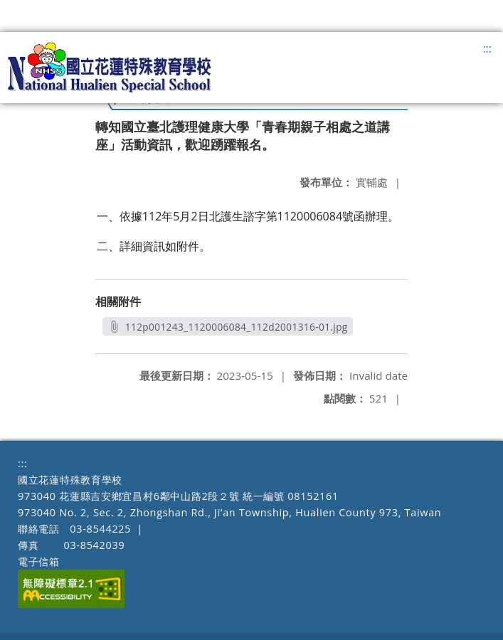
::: (487, 48)
